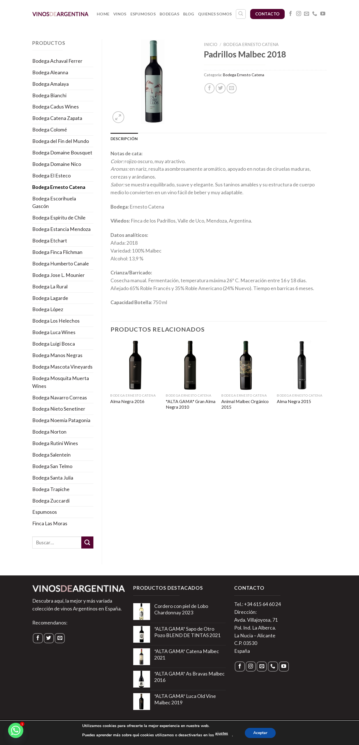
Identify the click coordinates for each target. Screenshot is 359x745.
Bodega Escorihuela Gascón (54, 202)
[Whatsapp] (15, 730)
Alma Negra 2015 (294, 401)
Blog (188, 13)
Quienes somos (215, 13)
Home (103, 13)
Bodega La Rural (50, 287)
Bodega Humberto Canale (60, 264)
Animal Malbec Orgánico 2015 (245, 404)
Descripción (124, 138)
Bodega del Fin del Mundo (60, 141)
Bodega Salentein (51, 455)
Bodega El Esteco (51, 176)
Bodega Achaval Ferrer (57, 61)
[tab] (124, 139)
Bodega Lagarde (50, 298)
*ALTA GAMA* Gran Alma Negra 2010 (190, 404)
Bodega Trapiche (51, 489)
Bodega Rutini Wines (55, 443)
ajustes (221, 733)
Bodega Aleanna (50, 72)
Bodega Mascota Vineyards (62, 367)
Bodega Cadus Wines (55, 107)
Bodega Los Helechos (56, 321)
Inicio (210, 44)
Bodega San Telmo (52, 466)
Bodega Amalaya (50, 84)
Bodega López (47, 309)
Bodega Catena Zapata (57, 118)
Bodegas (169, 13)
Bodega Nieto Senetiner (58, 409)
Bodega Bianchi (49, 95)
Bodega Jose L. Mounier (58, 275)
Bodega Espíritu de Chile (59, 218)
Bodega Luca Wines (53, 332)
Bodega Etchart (49, 241)
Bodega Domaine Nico (56, 164)
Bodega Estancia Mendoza (61, 229)
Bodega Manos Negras (57, 355)
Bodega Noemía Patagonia (61, 420)
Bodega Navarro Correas (59, 398)
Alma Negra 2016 (127, 401)
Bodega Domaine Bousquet (62, 153)
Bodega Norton (49, 432)
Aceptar (260, 732)
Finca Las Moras (49, 523)
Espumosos (143, 13)
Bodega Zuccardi (51, 501)
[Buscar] (241, 14)
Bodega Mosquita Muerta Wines (60, 382)
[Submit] (87, 542)
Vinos (119, 13)
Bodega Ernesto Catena (58, 187)
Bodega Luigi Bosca (53, 344)
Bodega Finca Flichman (57, 252)
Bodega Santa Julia (52, 478)
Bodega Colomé (49, 130)
